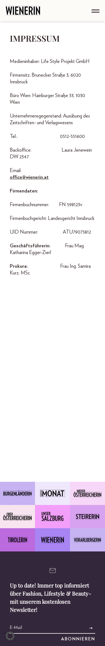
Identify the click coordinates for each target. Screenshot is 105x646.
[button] (10, 636)
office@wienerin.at (29, 177)
